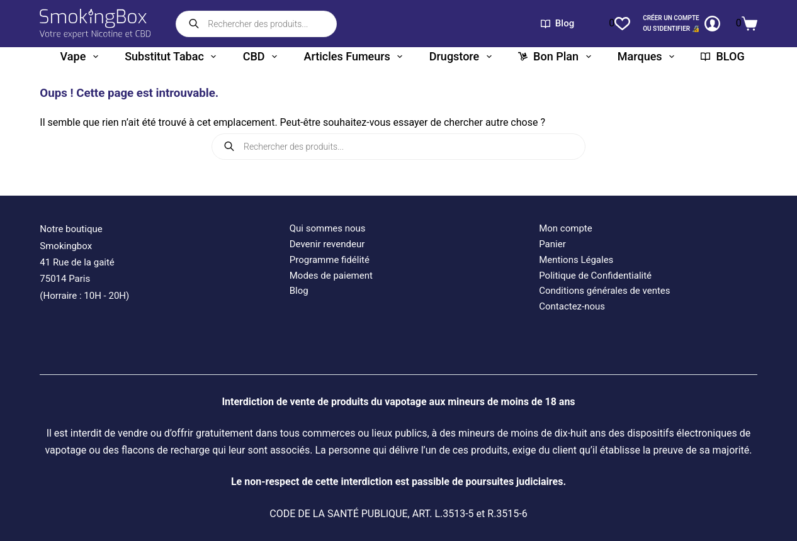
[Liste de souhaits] (619, 23)
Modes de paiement (331, 275)
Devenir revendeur (327, 244)
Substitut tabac (173, 56)
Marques (648, 56)
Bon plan (557, 56)
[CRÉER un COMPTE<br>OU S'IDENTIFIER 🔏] (681, 23)
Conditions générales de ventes (604, 290)
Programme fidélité (330, 259)
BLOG (722, 56)
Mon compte (565, 228)
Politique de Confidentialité (595, 275)
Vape (81, 56)
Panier (552, 244)
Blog (557, 23)
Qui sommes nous (328, 228)
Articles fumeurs (355, 56)
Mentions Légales (576, 259)
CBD (262, 56)
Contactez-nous (572, 306)
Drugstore (463, 56)
